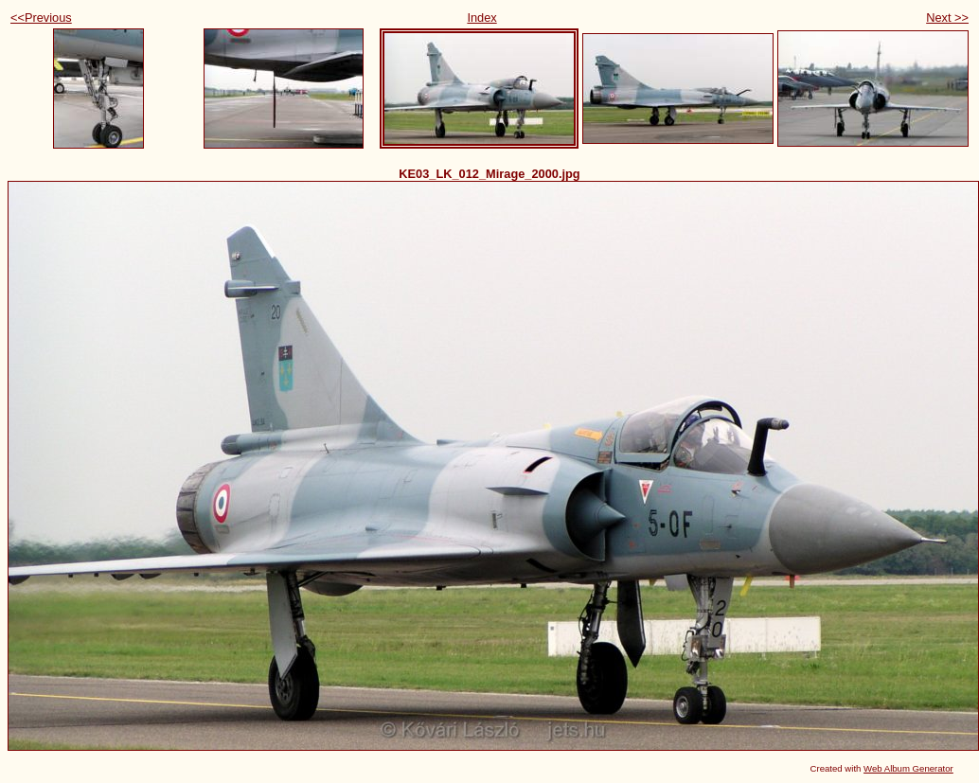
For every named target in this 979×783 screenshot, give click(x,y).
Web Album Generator (908, 768)
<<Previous (41, 17)
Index (481, 17)
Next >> (947, 17)
